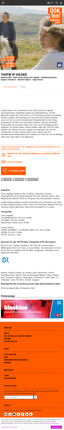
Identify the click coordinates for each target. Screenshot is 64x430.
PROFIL (6, 333)
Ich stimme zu (56, 427)
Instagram (18, 179)
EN (52, 3)
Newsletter (32, 179)
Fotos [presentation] (23, 87)
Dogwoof (35, 280)
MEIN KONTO (9, 370)
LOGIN (6, 376)
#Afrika (57, 284)
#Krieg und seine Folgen (31, 284)
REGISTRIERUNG (10, 378)
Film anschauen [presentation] (10, 87)
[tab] (10, 87)
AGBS (6, 357)
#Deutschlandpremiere (47, 284)
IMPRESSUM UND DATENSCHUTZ (16, 360)
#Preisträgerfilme (7, 284)
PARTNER (7, 339)
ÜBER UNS (8, 328)
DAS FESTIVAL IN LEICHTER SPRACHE (17, 336)
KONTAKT (7, 363)
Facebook (6, 179)
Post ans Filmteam (14, 162)
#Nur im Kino (17, 284)
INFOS (6, 349)
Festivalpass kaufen (17, 171)
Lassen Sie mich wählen (9, 427)
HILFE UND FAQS (10, 354)
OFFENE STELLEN (10, 342)
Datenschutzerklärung (51, 423)
